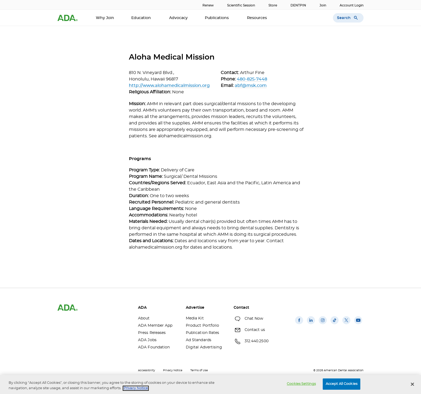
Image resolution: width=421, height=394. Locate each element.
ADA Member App (155, 325)
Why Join (105, 18)
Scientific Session (241, 5)
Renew (208, 5)
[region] (210, 384)
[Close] (412, 384)
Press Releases (152, 333)
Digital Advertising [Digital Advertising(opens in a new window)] (204, 347)
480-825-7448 (252, 79)
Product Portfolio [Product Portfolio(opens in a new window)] (202, 325)
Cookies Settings (301, 384)
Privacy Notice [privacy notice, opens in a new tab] (136, 388)
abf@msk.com (251, 85)
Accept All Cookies (341, 384)
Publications (217, 18)
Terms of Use (199, 370)
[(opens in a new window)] (299, 324)
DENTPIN (298, 5)
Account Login (352, 5)
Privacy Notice (172, 370)
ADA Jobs (147, 340)
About (144, 318)
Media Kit (195, 318)
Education (141, 18)
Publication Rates (202, 333)
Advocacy (178, 18)
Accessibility (146, 370)
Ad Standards (198, 340)
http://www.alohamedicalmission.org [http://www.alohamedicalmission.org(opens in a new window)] (169, 85)
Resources (257, 18)
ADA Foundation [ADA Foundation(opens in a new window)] (154, 347)
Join (323, 5)
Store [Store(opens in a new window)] (272, 5)
